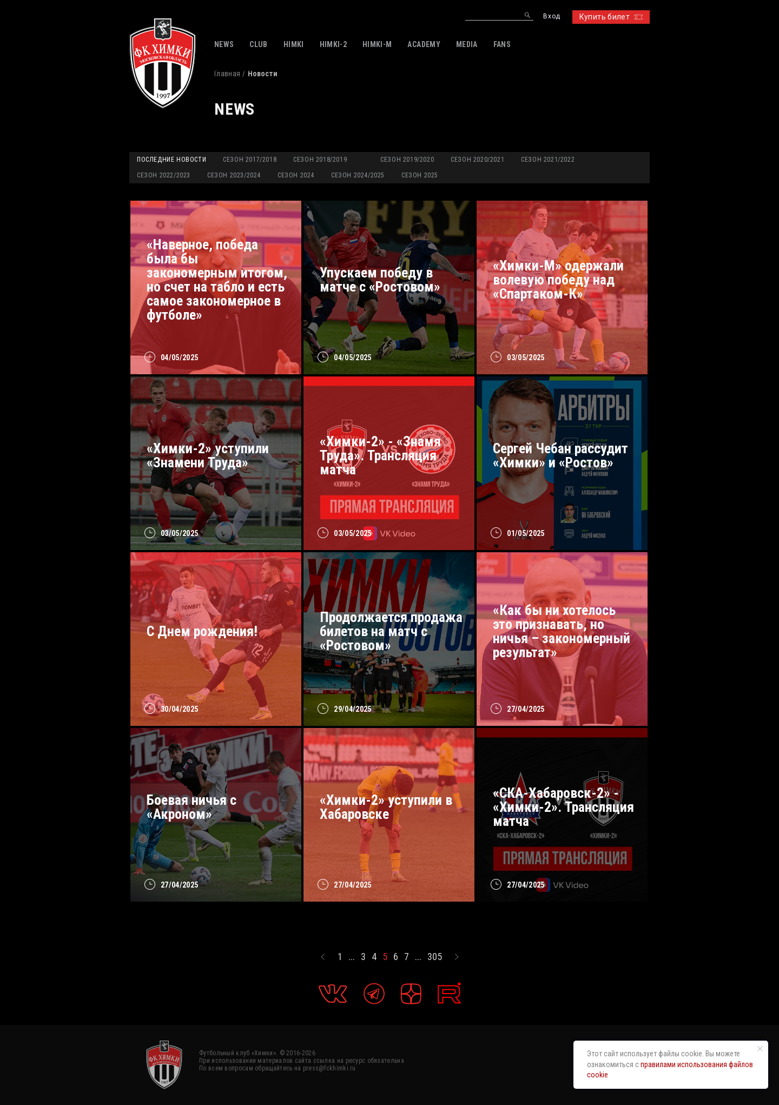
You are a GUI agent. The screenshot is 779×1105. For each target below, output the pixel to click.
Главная (227, 73)
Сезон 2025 (419, 175)
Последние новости (171, 159)
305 (434, 957)
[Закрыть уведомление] (760, 1048)
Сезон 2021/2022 (548, 159)
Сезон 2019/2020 (407, 159)
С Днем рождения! (202, 631)
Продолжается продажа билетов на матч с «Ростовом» (391, 631)
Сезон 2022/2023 (163, 175)
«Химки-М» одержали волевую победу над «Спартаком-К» (558, 279)
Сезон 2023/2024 (234, 175)
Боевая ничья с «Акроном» (191, 807)
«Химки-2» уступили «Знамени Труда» (208, 455)
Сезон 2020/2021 (477, 159)
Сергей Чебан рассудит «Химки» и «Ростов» (560, 455)
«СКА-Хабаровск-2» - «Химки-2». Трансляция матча (563, 807)
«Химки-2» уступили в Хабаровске (386, 807)
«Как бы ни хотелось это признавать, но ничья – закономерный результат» (561, 631)
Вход (551, 16)
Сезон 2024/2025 (358, 175)
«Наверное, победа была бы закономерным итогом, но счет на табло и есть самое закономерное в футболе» (217, 279)
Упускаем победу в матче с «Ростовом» (380, 279)
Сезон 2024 (296, 175)
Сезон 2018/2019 (320, 159)
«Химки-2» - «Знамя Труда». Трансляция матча (380, 455)
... (351, 957)
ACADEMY (423, 44)
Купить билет (611, 16)
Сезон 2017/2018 (249, 159)
